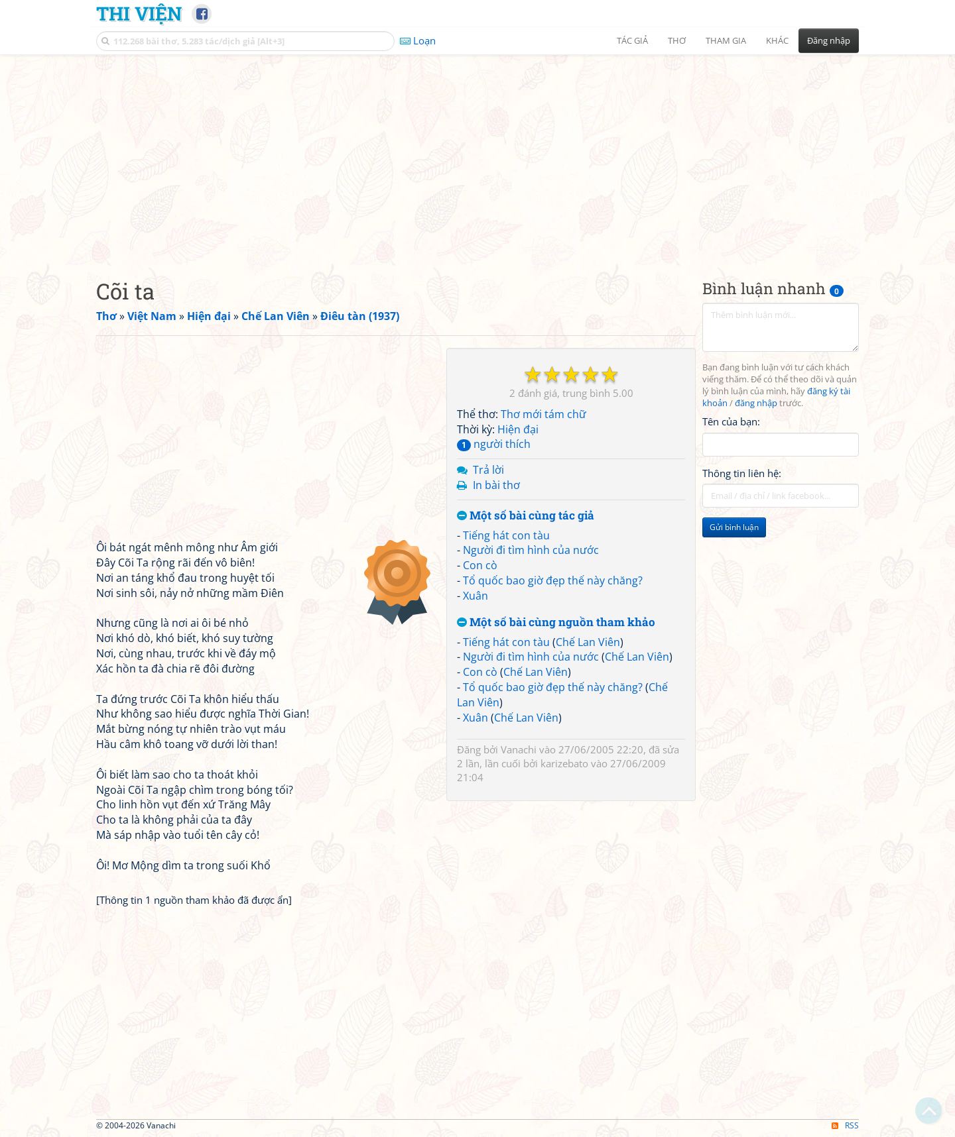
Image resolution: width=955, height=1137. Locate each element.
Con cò (480, 565)
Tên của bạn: (731, 421)
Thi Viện (139, 13)
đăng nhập (756, 403)
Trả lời (488, 469)
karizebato (564, 763)
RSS (845, 1125)
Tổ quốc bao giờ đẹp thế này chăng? (553, 580)
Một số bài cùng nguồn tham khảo (556, 622)
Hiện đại (518, 429)
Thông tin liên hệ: (741, 473)
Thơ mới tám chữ (543, 414)
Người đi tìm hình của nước (531, 550)
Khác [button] (777, 40)
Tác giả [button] (632, 40)
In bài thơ (496, 485)
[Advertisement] (477, 155)
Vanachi (519, 749)
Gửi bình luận (734, 527)
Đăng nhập (828, 40)
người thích (494, 444)
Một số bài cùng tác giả (525, 516)
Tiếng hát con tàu (506, 535)
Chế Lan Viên (588, 642)
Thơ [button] (677, 40)
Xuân (475, 595)
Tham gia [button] (726, 40)
